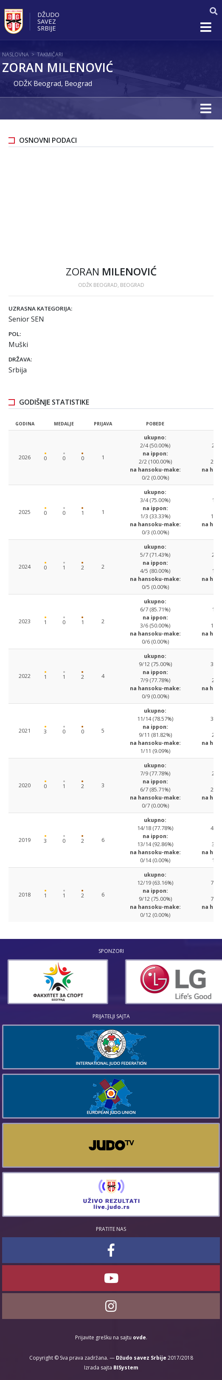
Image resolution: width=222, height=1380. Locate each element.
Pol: (14, 334)
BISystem (125, 1367)
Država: (20, 359)
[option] (144, 981)
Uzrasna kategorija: (40, 308)
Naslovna (15, 54)
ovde (139, 1337)
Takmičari (50, 54)
